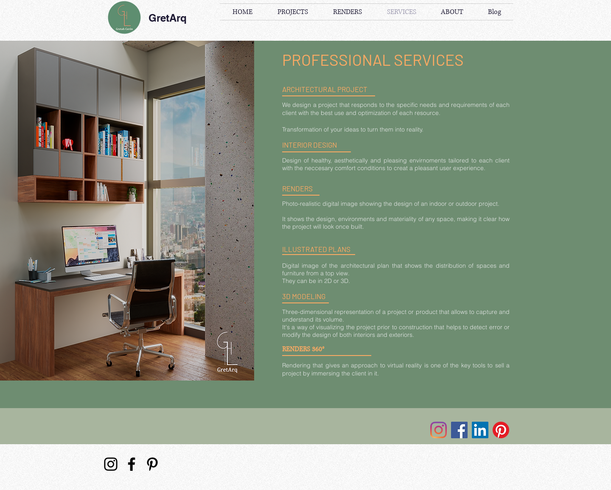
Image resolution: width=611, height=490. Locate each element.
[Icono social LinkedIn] (480, 430)
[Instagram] (438, 430)
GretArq (168, 18)
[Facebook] (459, 430)
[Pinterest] (501, 430)
